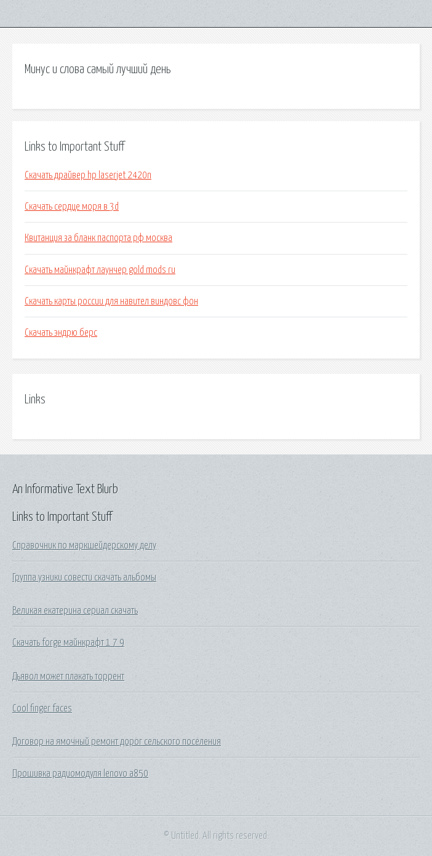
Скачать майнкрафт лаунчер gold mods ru (100, 270)
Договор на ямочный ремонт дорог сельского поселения (116, 742)
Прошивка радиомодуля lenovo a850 (80, 774)
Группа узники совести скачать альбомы (84, 577)
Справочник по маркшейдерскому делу (84, 545)
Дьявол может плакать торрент (68, 676)
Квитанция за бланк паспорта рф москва (98, 238)
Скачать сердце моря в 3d (72, 207)
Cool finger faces (42, 708)
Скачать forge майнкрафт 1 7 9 (68, 643)
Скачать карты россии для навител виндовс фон (111, 301)
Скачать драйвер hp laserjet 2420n (88, 175)
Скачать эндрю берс (61, 333)
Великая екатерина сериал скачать (75, 611)
